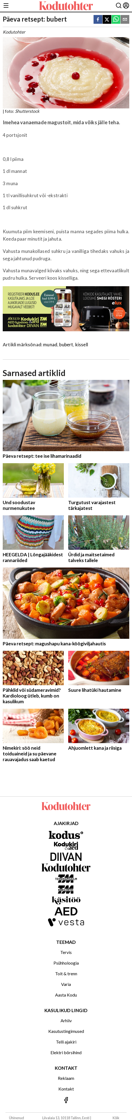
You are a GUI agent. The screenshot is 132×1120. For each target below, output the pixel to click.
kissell (81, 344)
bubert (66, 344)
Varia (66, 984)
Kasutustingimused (66, 1031)
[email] (125, 20)
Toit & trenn (66, 973)
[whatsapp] (116, 20)
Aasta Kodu (66, 994)
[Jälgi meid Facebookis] (66, 1100)
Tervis (66, 952)
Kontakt (66, 1088)
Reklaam (66, 1078)
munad (50, 344)
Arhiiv (66, 1020)
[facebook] (98, 20)
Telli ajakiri (66, 1041)
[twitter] (107, 20)
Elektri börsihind (66, 1052)
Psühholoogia (66, 962)
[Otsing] (118, 6)
